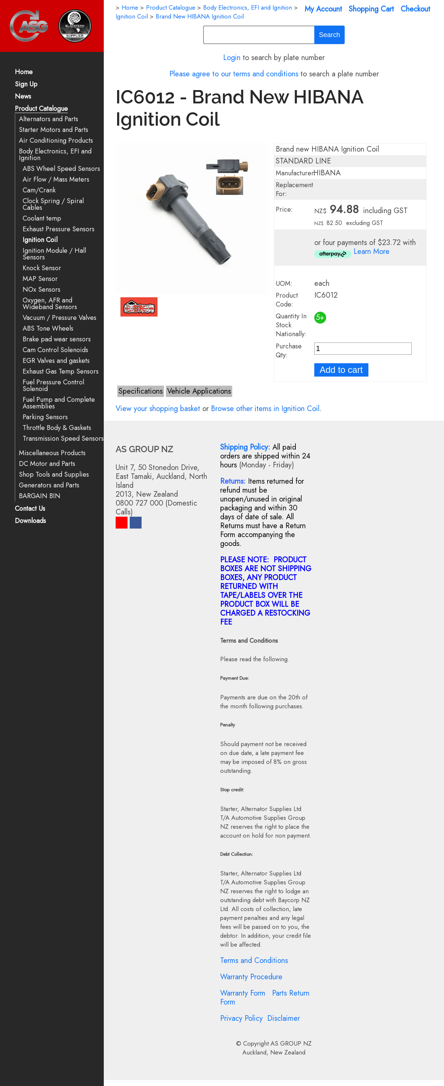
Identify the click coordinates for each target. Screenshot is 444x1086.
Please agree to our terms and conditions (233, 74)
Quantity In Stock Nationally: (291, 325)
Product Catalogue (41, 109)
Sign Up (26, 85)
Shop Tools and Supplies (54, 474)
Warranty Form (242, 993)
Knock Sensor (42, 268)
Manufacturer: (296, 173)
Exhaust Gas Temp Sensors (61, 371)
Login (232, 57)
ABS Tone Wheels (48, 328)
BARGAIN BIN (39, 496)
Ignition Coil (40, 240)
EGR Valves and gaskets (56, 360)
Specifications (141, 391)
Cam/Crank (39, 190)
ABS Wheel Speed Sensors (61, 168)
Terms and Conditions (254, 960)
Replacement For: (294, 189)
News (23, 97)
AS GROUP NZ (291, 1043)
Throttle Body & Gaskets (57, 427)
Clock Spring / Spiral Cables (53, 204)
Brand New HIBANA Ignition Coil (200, 16)
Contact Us (30, 509)
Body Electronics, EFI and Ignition (55, 155)
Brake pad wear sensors (57, 339)
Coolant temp (42, 218)
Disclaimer (283, 1018)
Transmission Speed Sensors (63, 438)
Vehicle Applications (199, 391)
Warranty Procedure (251, 976)
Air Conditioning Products (56, 140)
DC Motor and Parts (47, 463)
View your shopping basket (158, 408)
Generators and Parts (49, 485)
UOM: (284, 283)
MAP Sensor (40, 278)
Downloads (30, 521)
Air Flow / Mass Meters (56, 179)
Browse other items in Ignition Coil (265, 408)
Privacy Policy (241, 1018)
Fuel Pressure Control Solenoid (53, 386)
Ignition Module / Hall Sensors (54, 254)
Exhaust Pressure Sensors (59, 229)
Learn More (372, 251)
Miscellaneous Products (52, 453)
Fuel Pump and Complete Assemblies (59, 403)
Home (24, 72)
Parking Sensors (45, 417)
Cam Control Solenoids (55, 350)
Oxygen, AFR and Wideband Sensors (50, 304)
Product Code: (287, 300)
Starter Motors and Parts (53, 129)
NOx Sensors (41, 289)
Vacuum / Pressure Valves (59, 317)
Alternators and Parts (48, 119)
